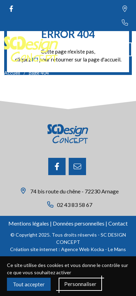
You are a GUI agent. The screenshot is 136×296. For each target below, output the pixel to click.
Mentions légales (28, 223)
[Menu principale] (125, 49)
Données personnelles (78, 223)
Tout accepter (29, 284)
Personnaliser (80, 284)
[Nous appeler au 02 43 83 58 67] (125, 22)
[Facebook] (57, 166)
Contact (118, 223)
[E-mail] (77, 166)
